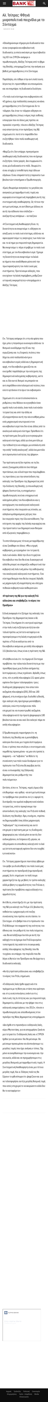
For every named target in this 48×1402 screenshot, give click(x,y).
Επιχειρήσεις (12, 1394)
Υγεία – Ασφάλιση (25, 1394)
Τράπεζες (17, 1391)
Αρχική (8, 1391)
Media (36, 1394)
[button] (4, 3)
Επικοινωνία (24, 1397)
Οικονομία (36, 1391)
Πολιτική (26, 1391)
